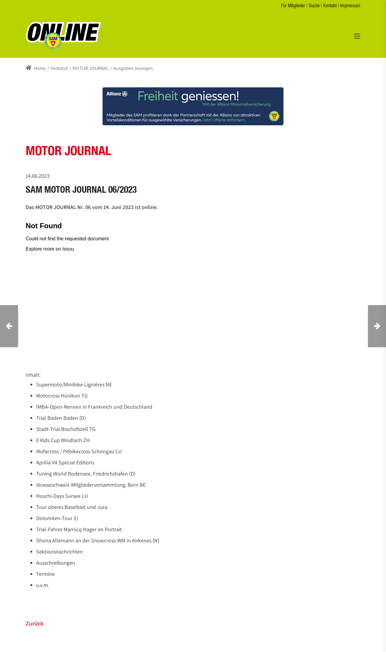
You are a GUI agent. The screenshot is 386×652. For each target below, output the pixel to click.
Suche (314, 6)
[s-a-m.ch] (63, 35)
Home (36, 68)
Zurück (34, 623)
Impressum (350, 6)
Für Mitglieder (293, 6)
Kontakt (330, 6)
